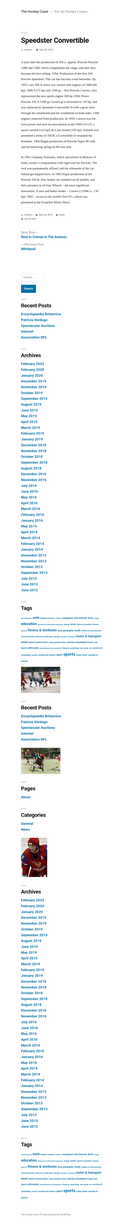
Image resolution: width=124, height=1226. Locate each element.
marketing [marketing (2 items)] (71, 637)
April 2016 (29, 503)
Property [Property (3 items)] (65, 648)
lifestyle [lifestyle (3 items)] (57, 637)
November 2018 (33, 451)
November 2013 (33, 561)
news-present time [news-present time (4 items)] (57, 642)
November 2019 (33, 387)
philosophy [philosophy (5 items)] (33, 648)
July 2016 (29, 486)
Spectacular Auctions (38, 326)
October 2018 (32, 457)
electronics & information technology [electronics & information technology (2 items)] (50, 624)
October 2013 (32, 567)
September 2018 (34, 462)
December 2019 (33, 381)
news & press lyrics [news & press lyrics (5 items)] (38, 642)
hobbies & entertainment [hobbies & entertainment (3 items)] (91, 631)
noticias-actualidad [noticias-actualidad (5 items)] (76, 642)
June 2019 (29, 410)
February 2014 (32, 544)
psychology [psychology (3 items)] (74, 648)
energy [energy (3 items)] (66, 624)
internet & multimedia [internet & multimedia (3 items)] (44, 637)
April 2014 (29, 532)
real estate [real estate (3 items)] (84, 648)
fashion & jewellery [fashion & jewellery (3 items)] (84, 624)
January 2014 (32, 549)
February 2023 (32, 364)
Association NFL (34, 337)
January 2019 (32, 439)
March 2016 (30, 509)
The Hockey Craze (34, 11)
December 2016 (33, 474)
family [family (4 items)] (73, 624)
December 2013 (33, 555)
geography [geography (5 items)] (68, 630)
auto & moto (30, 218)
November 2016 (33, 480)
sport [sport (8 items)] (59, 654)
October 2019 (32, 393)
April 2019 (29, 422)
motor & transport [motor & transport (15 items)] (88, 636)
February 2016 (32, 515)
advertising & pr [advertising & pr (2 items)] (26, 618)
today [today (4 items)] (78, 655)
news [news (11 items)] (24, 642)
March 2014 (30, 538)
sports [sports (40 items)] (69, 654)
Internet (27, 331)
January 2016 (32, 520)
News (62, 214)
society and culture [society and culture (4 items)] (46, 655)
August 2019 (31, 404)
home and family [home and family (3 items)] (27, 637)
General (27, 824)
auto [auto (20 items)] (36, 617)
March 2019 (30, 428)
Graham (28, 49)
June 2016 (29, 491)
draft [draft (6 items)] (90, 617)
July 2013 (29, 578)
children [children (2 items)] (58, 618)
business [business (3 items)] (51, 618)
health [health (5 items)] (77, 630)
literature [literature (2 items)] (64, 637)
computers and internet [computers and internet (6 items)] (74, 617)
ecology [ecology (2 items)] (96, 618)
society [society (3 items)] (34, 655)
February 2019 (32, 433)
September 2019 (34, 399)
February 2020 (32, 370)
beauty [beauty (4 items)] (43, 618)
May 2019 (29, 416)
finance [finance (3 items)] (96, 624)
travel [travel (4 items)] (84, 655)
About (26, 797)
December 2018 (33, 445)
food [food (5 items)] (59, 630)
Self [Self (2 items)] (90, 648)
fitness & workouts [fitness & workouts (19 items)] (42, 630)
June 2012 (29, 590)
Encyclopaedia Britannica (41, 314)
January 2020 (32, 375)
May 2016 (29, 497)
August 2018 (31, 468)
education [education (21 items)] (29, 624)
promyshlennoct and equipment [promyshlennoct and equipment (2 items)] (50, 648)
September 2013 (34, 573)
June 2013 (29, 584)
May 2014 (29, 526)
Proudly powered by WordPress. (55, 1214)
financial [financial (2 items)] (24, 631)
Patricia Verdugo (34, 320)
